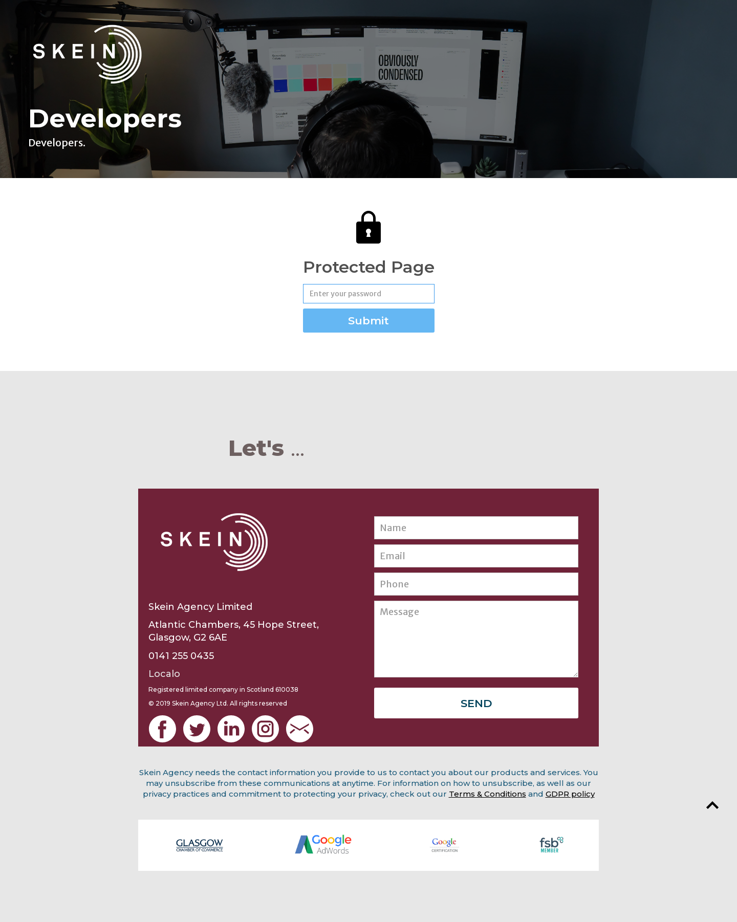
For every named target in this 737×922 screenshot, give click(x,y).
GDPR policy (570, 794)
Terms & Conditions (487, 794)
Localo (164, 673)
